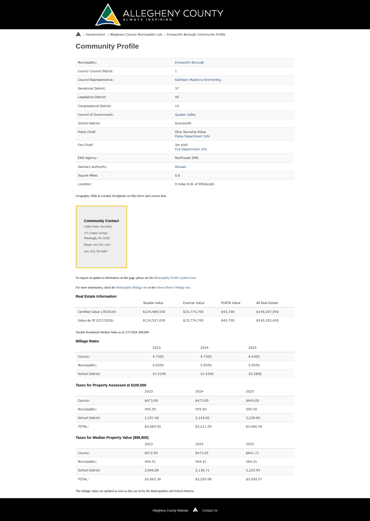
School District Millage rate (173, 287)
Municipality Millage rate (131, 287)
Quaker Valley (185, 114)
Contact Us (209, 510)
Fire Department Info (191, 149)
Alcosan (180, 166)
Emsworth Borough (189, 62)
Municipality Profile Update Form (175, 278)
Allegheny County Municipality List (136, 34)
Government (95, 34)
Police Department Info (192, 136)
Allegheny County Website (170, 510)
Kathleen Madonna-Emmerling (198, 79)
